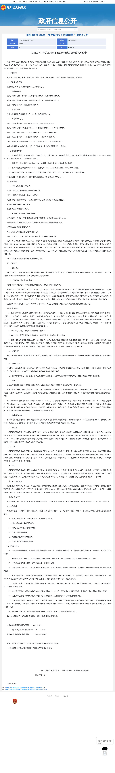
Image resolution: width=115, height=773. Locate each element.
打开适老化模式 (61, 1)
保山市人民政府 (43, 1)
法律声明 (65, 696)
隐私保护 (57, 696)
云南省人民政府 (32, 1)
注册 (14, 1)
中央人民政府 (23, 1)
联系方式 (49, 696)
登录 (16, 1)
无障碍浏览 (52, 1)
